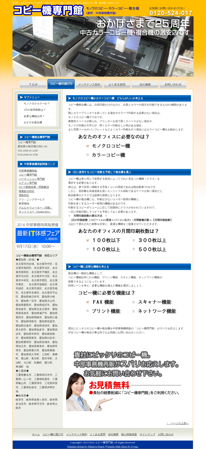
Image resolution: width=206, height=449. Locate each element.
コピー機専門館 (28, 174)
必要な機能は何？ (34, 116)
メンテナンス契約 (76, 434)
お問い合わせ (166, 434)
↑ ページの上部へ (178, 423)
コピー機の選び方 (52, 434)
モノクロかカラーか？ (37, 103)
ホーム (36, 434)
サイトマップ (147, 434)
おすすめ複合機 (33, 122)
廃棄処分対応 (26, 191)
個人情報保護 (129, 434)
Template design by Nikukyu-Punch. (86, 446)
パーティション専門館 (32, 179)
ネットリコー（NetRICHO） (35, 211)
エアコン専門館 (28, 183)
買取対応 (24, 195)
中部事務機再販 (28, 170)
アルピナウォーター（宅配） (36, 207)
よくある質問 (97, 434)
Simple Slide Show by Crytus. (123, 446)
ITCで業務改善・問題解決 (34, 187)
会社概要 (113, 434)
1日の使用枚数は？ (35, 109)
